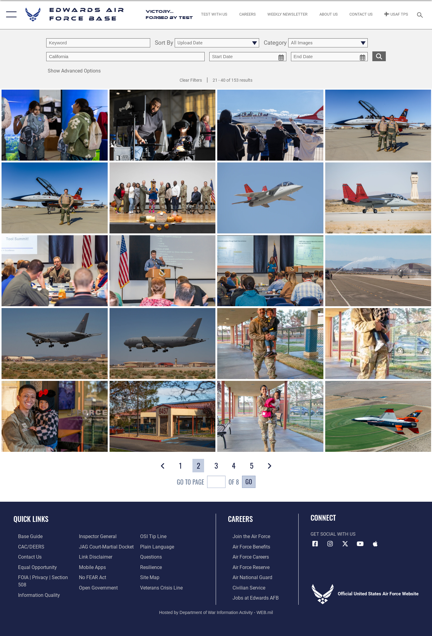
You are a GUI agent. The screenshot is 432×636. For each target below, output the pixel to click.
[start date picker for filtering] (247, 56)
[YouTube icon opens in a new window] (360, 544)
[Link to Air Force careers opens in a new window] (246, 556)
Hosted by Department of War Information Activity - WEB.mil (216, 610)
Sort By (164, 43)
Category (275, 43)
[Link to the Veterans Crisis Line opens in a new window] (162, 586)
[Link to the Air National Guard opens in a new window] (247, 576)
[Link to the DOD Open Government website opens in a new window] (95, 586)
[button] (10, 14)
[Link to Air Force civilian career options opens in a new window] (243, 586)
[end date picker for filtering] (329, 56)
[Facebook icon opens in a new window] (315, 544)
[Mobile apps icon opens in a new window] (375, 544)
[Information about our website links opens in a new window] (93, 556)
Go (248, 481)
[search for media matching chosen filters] (379, 56)
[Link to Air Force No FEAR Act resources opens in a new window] (90, 576)
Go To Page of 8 (208, 482)
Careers (240, 519)
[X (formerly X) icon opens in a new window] (345, 544)
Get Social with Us (333, 534)
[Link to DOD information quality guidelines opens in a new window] (33, 586)
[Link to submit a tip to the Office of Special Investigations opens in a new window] (154, 536)
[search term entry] (98, 42)
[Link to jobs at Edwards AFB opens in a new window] (249, 596)
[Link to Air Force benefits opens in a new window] (246, 546)
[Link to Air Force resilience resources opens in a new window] (152, 566)
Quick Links (30, 519)
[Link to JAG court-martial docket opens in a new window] (103, 546)
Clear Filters (191, 80)
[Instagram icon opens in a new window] (330, 544)
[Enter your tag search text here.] (125, 56)
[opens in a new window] (24, 536)
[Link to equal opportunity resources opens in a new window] (31, 566)
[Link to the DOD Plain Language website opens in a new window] (157, 546)
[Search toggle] (420, 14)
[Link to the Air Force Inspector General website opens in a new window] (95, 536)
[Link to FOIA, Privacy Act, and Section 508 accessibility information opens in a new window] (41, 576)
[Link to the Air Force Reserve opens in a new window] (246, 566)
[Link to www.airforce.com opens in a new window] (246, 536)
